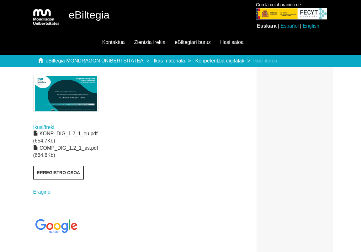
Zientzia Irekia (150, 42)
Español (290, 26)
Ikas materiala (169, 60)
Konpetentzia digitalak (219, 60)
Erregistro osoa (58, 172)
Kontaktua (113, 42)
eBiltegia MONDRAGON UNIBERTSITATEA (94, 60)
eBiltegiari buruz (193, 42)
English (311, 26)
